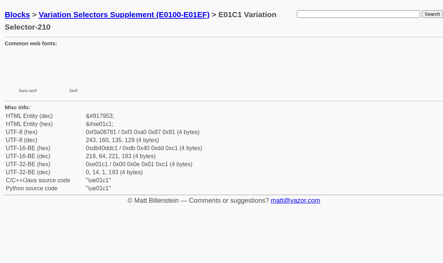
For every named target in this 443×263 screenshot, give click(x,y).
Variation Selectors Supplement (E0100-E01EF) (124, 14)
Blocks (17, 14)
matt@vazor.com (295, 200)
